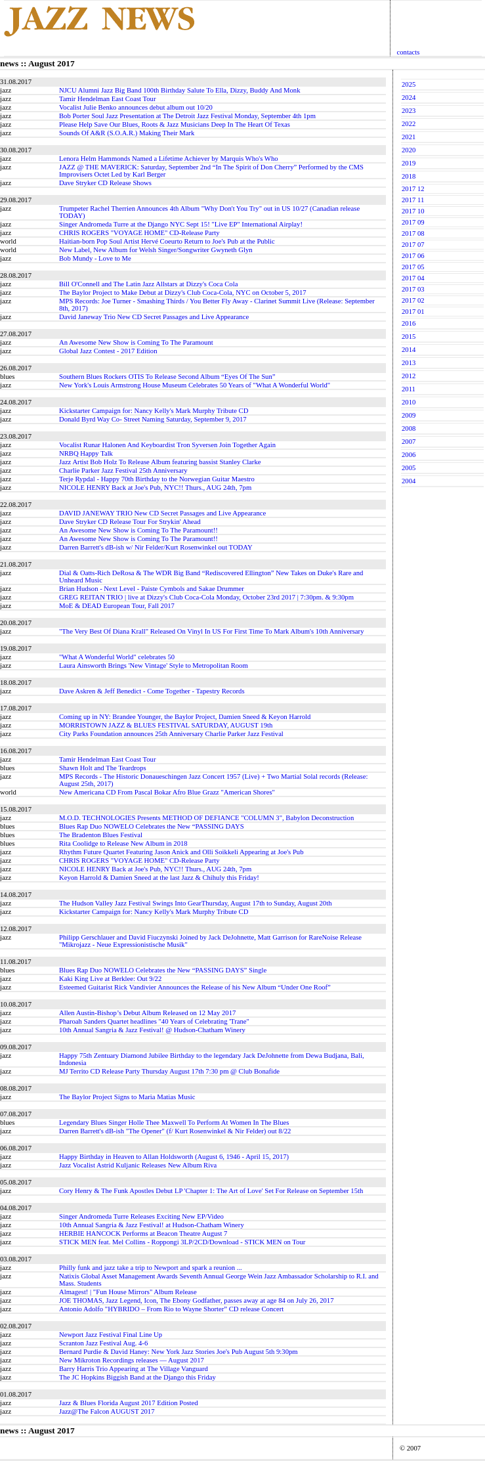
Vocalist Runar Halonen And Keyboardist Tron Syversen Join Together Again (167, 444)
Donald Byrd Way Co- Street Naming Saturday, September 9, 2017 (153, 419)
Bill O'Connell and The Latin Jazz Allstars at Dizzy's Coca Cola (148, 284)
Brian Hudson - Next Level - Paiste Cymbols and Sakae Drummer (151, 588)
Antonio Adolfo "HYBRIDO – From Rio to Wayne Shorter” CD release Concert (171, 1309)
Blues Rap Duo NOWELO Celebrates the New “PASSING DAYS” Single (162, 970)
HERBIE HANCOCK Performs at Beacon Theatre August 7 (143, 1233)
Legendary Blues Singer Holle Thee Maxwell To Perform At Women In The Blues (174, 1122)
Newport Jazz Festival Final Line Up (110, 1334)
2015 (408, 336)
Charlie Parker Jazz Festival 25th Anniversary (123, 470)
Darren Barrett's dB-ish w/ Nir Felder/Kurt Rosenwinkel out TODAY (156, 547)
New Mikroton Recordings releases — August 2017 (131, 1360)
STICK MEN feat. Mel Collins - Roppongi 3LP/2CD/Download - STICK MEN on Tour (182, 1242)
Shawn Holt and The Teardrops (102, 768)
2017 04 (413, 278)
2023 (408, 110)
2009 (408, 415)
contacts (408, 52)
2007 (408, 441)
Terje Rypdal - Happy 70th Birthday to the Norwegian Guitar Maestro (157, 479)
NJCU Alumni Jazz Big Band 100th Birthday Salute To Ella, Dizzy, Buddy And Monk (179, 90)
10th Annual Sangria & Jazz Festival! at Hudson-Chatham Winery (151, 1225)
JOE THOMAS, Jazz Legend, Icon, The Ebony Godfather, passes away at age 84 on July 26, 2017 (196, 1300)
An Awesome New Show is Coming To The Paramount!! (138, 530)
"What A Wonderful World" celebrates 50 (117, 657)
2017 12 (413, 188)
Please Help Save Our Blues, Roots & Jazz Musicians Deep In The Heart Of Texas (174, 124)
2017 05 (413, 267)
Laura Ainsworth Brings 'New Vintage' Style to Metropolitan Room (153, 665)
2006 (408, 454)
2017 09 (413, 222)
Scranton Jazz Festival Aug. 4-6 (103, 1343)
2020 (408, 150)
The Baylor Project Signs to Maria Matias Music (127, 1097)
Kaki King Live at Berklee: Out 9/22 (110, 978)
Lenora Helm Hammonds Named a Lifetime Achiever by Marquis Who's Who (168, 158)
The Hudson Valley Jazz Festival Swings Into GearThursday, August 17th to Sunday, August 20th (195, 903)
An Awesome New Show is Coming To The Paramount (136, 342)
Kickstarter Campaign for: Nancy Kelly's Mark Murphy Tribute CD (153, 410)
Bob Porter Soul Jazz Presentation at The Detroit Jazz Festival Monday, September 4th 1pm (187, 116)
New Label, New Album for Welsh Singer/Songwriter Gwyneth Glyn (156, 249)
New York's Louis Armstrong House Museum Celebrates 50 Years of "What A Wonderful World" (194, 385)
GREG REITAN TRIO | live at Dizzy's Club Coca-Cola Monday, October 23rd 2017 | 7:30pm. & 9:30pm (206, 597)
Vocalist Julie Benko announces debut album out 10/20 (136, 107)
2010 (408, 402)
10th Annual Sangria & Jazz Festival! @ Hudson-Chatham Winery (152, 1030)
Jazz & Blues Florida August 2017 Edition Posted (128, 1402)
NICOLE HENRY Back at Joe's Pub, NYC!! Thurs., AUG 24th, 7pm (155, 487)
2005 (408, 467)
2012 (408, 376)
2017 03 (413, 289)
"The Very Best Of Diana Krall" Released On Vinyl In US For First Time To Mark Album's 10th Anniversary (211, 631)
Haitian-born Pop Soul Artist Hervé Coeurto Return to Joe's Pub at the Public (167, 241)
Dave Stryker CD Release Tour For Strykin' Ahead (130, 521)
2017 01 (413, 311)
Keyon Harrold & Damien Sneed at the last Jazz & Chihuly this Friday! (159, 877)
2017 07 (413, 244)
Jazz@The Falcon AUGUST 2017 (106, 1411)
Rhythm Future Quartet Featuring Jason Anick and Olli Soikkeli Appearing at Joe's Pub (181, 852)
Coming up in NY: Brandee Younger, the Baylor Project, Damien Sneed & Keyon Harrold (184, 716)
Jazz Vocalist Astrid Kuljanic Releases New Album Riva (138, 1165)
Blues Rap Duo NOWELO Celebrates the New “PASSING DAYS (151, 826)
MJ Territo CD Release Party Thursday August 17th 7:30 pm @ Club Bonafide (169, 1071)
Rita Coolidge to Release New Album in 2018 (123, 843)
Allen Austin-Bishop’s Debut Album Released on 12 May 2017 (147, 1012)
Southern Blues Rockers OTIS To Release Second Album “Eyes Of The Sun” (167, 376)
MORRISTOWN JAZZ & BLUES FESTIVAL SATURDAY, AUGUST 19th (165, 725)
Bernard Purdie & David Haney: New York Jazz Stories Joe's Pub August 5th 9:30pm (178, 1351)
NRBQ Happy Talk (86, 453)
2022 (408, 123)
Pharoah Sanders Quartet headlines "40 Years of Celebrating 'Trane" (154, 1021)
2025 (408, 84)
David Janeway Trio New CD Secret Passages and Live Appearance (154, 316)
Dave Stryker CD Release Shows (105, 182)
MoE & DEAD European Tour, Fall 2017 (117, 605)
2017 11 (413, 200)
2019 (408, 163)
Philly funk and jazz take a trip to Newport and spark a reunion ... (150, 1267)
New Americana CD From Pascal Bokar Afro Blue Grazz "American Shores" (167, 792)
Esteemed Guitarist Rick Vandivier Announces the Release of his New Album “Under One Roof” (195, 987)
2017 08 (413, 233)
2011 (408, 389)
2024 (408, 97)
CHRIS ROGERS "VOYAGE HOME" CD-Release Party (139, 232)
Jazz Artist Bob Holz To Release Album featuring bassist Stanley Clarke (160, 462)
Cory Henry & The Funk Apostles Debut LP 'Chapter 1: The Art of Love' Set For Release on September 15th (211, 1190)
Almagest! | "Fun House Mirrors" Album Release (128, 1292)
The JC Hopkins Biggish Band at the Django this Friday (137, 1377)
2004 (408, 481)
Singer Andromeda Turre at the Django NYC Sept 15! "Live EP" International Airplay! (181, 224)
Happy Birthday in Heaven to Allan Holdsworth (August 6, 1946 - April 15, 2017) (174, 1156)
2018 (408, 176)
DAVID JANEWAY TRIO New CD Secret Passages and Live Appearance (162, 513)
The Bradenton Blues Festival (100, 835)
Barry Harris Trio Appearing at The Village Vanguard (133, 1368)
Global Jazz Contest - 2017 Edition (108, 351)
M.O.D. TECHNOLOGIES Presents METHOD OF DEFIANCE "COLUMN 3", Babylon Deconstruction (206, 817)
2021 (408, 137)
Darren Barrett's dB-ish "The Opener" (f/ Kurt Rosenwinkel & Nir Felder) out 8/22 (175, 1131)
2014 (408, 349)
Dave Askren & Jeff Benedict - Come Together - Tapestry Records (152, 691)
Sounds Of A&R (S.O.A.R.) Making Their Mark (126, 133)
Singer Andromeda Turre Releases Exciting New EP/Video (141, 1216)
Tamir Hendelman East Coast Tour (107, 98)
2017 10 (413, 211)
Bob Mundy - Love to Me (95, 258)
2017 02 (413, 300)
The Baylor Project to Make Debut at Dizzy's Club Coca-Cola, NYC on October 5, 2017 (182, 292)
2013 (408, 362)
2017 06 (413, 255)
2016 (408, 323)
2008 (408, 428)
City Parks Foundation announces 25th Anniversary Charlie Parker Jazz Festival (171, 733)
